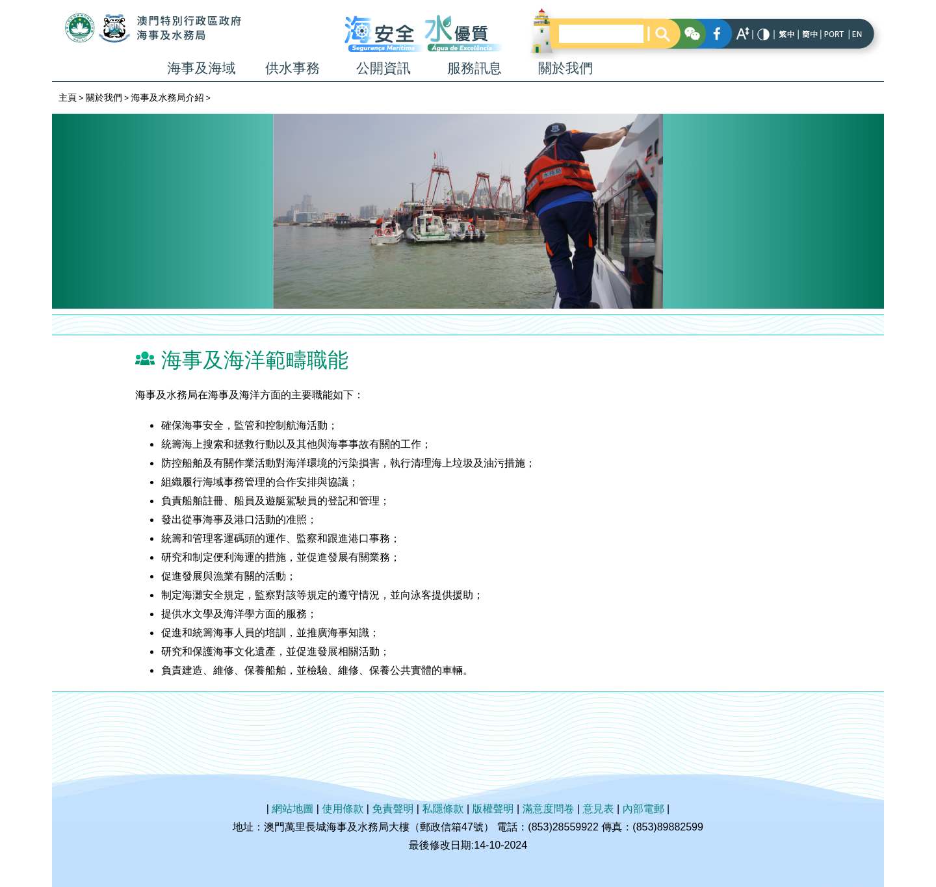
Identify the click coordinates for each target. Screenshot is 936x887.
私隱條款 (442, 808)
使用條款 (342, 808)
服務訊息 (474, 67)
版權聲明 (493, 808)
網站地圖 (292, 808)
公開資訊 (383, 67)
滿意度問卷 (549, 808)
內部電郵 (643, 808)
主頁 (67, 97)
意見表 (598, 808)
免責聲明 (392, 808)
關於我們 (565, 67)
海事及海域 (202, 67)
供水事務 (292, 67)
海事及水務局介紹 (167, 97)
